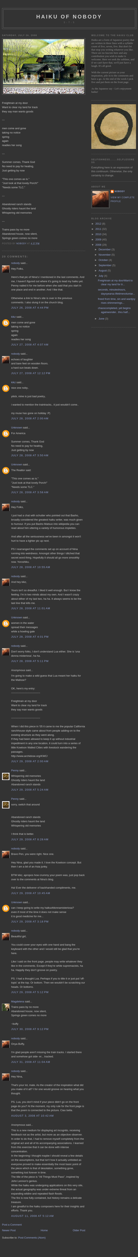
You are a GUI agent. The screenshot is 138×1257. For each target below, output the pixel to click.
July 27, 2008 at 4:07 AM (30, 344)
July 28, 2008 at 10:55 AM (30, 567)
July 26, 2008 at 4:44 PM (30, 307)
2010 (98, 234)
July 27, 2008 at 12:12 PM (30, 373)
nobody (15, 263)
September (105, 265)
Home (44, 1230)
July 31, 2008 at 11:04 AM (30, 1061)
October (104, 260)
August (103, 270)
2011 (98, 228)
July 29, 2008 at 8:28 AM (30, 839)
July (101, 275)
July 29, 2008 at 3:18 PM (30, 921)
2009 (98, 239)
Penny (15, 770)
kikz (13, 316)
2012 (98, 223)
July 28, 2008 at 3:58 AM (30, 492)
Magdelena (17, 1001)
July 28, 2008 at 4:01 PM (30, 636)
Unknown (16, 427)
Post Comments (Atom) (32, 1237)
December (105, 249)
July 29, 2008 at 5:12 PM (30, 992)
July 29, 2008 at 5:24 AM (30, 789)
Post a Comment (12, 1224)
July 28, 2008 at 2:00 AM (30, 418)
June (102, 318)
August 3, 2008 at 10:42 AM (32, 1115)
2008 (98, 244)
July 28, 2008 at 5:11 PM (30, 661)
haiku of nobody (69, 17)
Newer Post (9, 1230)
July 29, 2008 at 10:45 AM (30, 893)
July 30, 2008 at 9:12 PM (30, 1029)
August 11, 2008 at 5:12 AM (32, 1215)
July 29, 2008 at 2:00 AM (30, 761)
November (105, 254)
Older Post (79, 1230)
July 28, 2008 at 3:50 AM (30, 455)
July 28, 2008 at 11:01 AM (30, 608)
